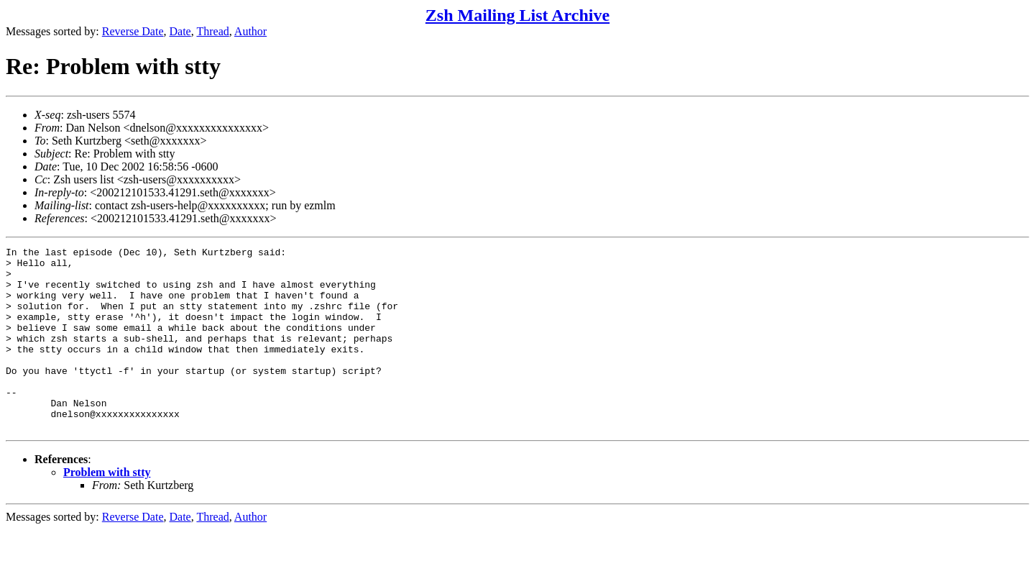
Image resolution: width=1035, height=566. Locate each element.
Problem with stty (106, 509)
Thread (212, 31)
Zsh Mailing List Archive (518, 15)
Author (250, 31)
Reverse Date (133, 31)
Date (180, 31)
